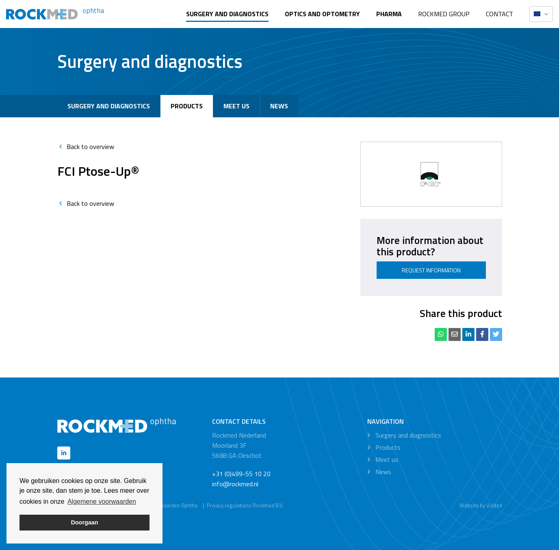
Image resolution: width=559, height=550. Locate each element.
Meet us (236, 106)
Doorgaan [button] (84, 522)
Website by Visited (480, 505)
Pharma (389, 14)
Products (187, 106)
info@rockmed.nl (235, 484)
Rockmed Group (444, 14)
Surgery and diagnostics (227, 14)
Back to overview (85, 146)
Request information (431, 270)
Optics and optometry (322, 14)
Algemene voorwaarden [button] (101, 501)
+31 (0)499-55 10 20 (241, 474)
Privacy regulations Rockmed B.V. (245, 505)
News (279, 106)
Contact (499, 14)
